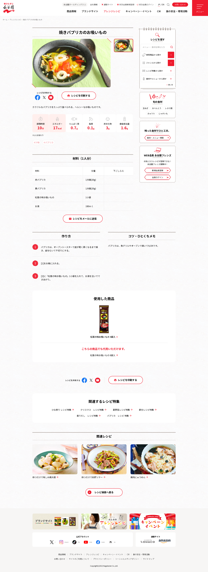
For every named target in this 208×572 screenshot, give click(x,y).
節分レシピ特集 (147, 409)
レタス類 (168, 108)
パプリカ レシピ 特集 (119, 415)
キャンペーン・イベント (113, 554)
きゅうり (151, 113)
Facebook (109, 542)
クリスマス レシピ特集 (93, 409)
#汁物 (36, 142)
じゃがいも (163, 113)
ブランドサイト (75, 554)
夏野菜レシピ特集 (122, 409)
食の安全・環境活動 (141, 554)
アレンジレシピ (15, 19)
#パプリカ (48, 142)
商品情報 (62, 554)
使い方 (170, 85)
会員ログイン (160, 177)
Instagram (58, 542)
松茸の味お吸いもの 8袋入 (104, 355)
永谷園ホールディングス (75, 4)
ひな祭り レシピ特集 (63, 409)
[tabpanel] (71, 63)
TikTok (75, 542)
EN (163, 4)
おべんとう (156, 108)
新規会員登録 (160, 170)
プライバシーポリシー (102, 559)
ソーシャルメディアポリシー (127, 559)
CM (128, 554)
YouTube (92, 542)
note (125, 542)
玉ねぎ (145, 108)
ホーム (5, 19)
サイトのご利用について (79, 559)
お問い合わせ (180, 4)
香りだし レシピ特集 (88, 415)
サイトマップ (148, 559)
